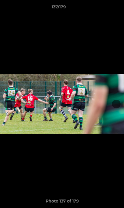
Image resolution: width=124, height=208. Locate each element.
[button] (103, 8)
